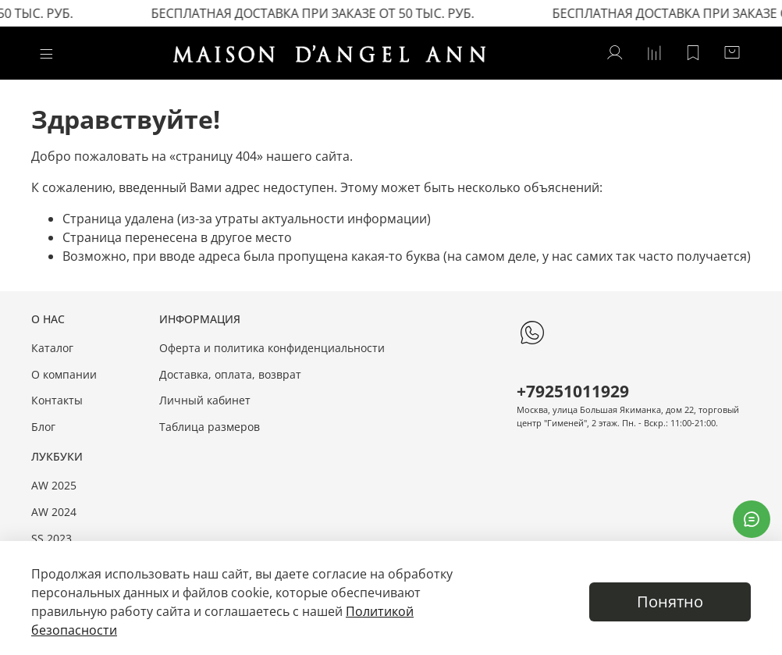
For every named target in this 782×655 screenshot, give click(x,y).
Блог (43, 426)
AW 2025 (53, 485)
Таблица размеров (209, 426)
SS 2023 (51, 538)
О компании (64, 374)
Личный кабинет (205, 400)
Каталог (52, 347)
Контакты (57, 400)
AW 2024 (53, 511)
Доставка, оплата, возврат (230, 374)
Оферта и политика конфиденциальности (272, 347)
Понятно (670, 601)
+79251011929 (573, 391)
